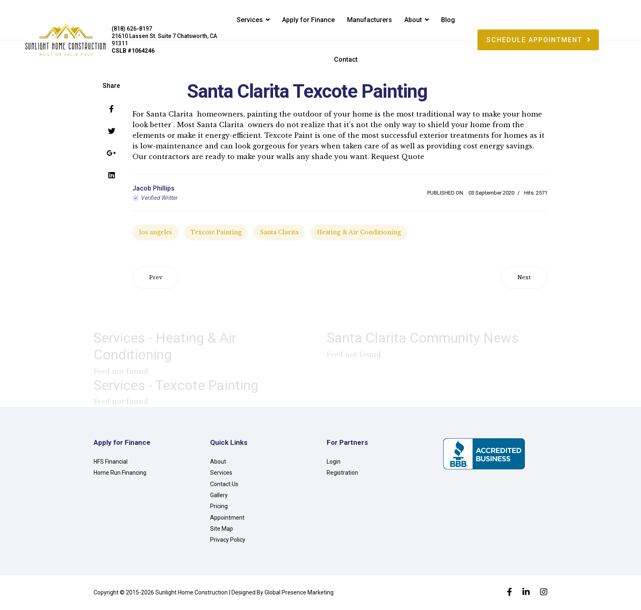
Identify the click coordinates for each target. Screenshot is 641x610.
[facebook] (509, 593)
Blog (448, 20)
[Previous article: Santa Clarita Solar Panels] (155, 278)
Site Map (221, 528)
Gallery (219, 495)
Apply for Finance (308, 20)
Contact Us (224, 484)
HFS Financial (111, 461)
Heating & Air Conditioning (359, 232)
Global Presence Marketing (299, 592)
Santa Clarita (279, 232)
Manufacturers (369, 20)
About (413, 20)
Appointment (227, 517)
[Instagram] (543, 593)
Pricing (219, 506)
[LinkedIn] (526, 593)
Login (334, 461)
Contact (346, 59)
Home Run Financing (120, 472)
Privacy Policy (227, 539)
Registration (342, 472)
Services (250, 20)
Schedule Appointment (538, 40)
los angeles (155, 232)
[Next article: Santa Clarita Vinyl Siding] (524, 278)
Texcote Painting (216, 232)
